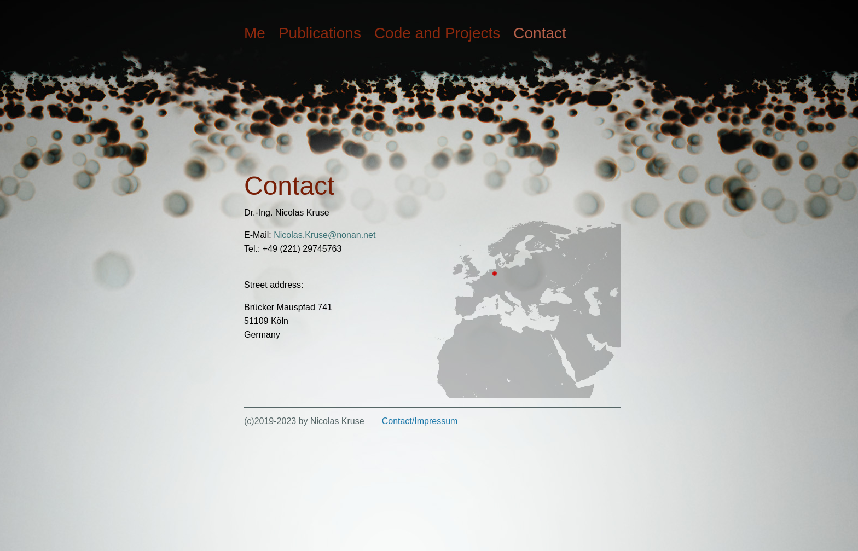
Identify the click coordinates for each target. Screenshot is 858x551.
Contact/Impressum (420, 421)
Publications (320, 33)
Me (254, 33)
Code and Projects (437, 33)
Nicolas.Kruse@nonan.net (324, 235)
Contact (539, 33)
